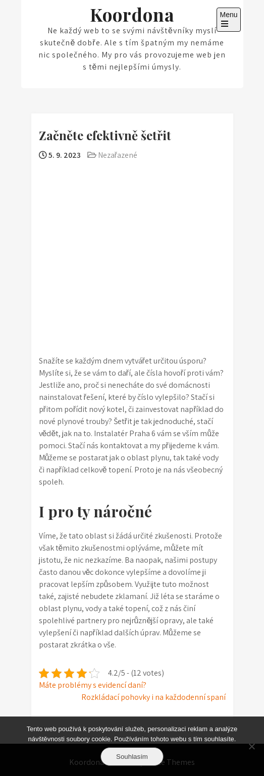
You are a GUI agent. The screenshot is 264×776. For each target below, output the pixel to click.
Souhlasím (132, 756)
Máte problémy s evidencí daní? (92, 685)
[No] (251, 746)
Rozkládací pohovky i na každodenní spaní (153, 697)
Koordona (132, 14)
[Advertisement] (132, 236)
